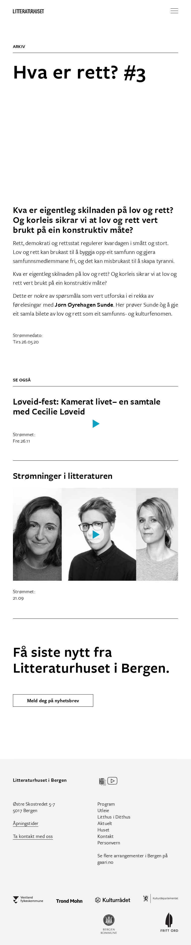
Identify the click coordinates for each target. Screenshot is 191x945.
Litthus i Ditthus (113, 816)
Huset (103, 829)
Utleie (103, 810)
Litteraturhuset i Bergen (40, 780)
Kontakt (105, 836)
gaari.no (105, 862)
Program (106, 803)
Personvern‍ (108, 842)
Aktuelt (104, 823)
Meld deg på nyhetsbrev (53, 700)
